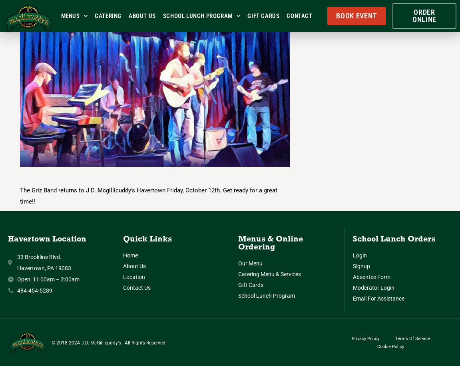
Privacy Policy (365, 338)
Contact (299, 16)
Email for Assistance (378, 298)
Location (134, 277)
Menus (74, 16)
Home (130, 255)
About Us (142, 16)
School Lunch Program (202, 16)
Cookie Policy (390, 346)
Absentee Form (371, 277)
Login (360, 255)
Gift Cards (263, 16)
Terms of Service (412, 338)
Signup (361, 266)
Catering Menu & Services (269, 274)
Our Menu (250, 263)
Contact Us (137, 288)
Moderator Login (373, 288)
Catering (108, 16)
